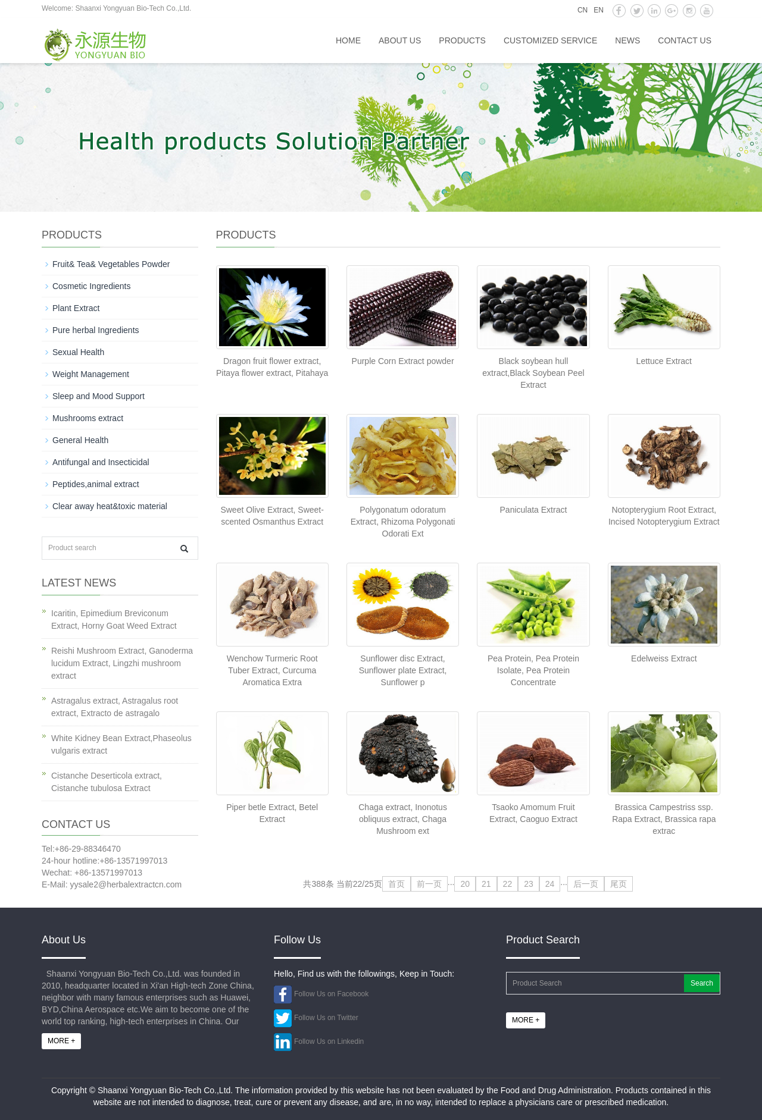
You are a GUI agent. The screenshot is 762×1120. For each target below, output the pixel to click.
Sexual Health (78, 352)
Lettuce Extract (664, 361)
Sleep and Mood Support (98, 396)
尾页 (618, 884)
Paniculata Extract (533, 509)
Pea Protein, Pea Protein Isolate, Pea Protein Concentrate (533, 670)
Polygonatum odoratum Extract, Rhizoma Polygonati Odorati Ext (403, 521)
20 (465, 884)
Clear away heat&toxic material (109, 506)
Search (702, 983)
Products (462, 40)
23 (528, 884)
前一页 (429, 884)
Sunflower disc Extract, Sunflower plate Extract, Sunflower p (403, 670)
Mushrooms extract (87, 418)
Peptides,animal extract (95, 484)
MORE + (61, 1041)
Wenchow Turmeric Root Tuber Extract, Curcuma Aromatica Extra (272, 670)
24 (550, 884)
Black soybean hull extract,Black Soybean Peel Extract (533, 373)
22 (508, 884)
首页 (396, 884)
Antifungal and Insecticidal (100, 462)
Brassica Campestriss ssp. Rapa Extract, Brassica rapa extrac (664, 819)
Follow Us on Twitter (326, 1018)
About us (400, 40)
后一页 (585, 884)
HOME (348, 40)
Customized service (550, 40)
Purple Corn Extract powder (403, 361)
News (627, 40)
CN (582, 10)
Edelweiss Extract (664, 658)
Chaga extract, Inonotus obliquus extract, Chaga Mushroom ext (402, 819)
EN (599, 10)
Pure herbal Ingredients (95, 330)
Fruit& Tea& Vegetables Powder (111, 264)
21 (486, 884)
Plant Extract (75, 308)
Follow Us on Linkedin (329, 1041)
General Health (80, 440)
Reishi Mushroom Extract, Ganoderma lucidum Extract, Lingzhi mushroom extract (122, 663)
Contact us (684, 40)
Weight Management (90, 374)
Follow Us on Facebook (331, 994)
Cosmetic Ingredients (91, 286)
